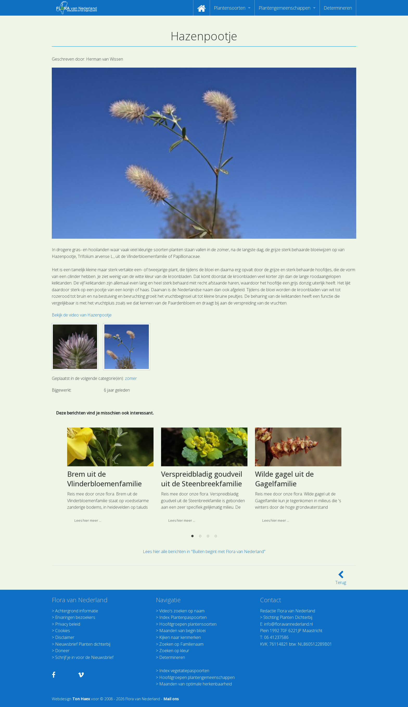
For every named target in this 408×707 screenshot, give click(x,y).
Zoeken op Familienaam (181, 644)
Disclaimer (64, 637)
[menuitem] (201, 8)
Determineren (338, 8)
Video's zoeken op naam (182, 611)
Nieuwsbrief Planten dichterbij (82, 644)
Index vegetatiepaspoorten (184, 670)
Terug (340, 579)
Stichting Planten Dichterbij (287, 617)
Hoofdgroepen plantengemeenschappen (197, 677)
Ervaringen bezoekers (75, 617)
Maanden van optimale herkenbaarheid (195, 684)
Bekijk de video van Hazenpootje (82, 315)
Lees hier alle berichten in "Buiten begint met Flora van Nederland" (204, 551)
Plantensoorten (229, 8)
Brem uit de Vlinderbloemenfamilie (104, 523)
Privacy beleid (67, 624)
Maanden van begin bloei (182, 630)
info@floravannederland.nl (288, 624)
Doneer (62, 650)
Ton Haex (81, 698)
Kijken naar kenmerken (180, 637)
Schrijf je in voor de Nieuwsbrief (84, 657)
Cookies (62, 630)
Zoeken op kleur (174, 650)
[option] (110, 521)
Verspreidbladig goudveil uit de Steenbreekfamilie (201, 523)
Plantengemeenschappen (284, 8)
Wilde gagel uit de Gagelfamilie (284, 523)
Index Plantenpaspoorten (183, 617)
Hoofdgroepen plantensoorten (187, 624)
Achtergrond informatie (76, 611)
